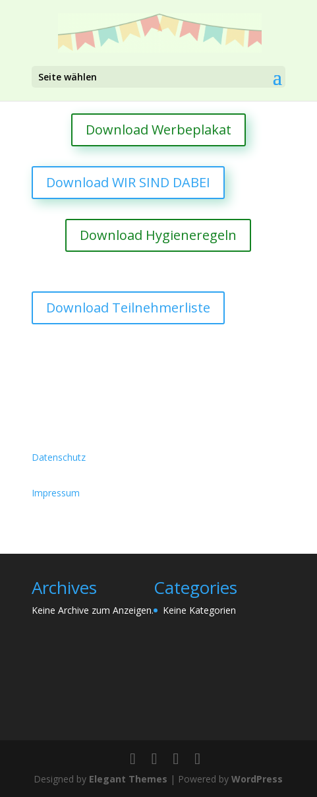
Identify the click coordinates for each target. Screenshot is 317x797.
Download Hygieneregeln (158, 235)
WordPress (257, 779)
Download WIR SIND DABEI (128, 182)
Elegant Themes (128, 779)
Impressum (56, 493)
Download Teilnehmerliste (128, 307)
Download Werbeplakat (158, 129)
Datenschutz (59, 457)
